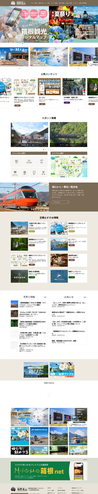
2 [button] (23, 44)
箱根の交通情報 (83, 3)
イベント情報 (54, 3)
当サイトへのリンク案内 (77, 490)
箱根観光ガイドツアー (77, 488)
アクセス (75, 3)
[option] (49, 56)
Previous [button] (3, 24)
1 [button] (20, 44)
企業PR (85, 459)
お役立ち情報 (69, 3)
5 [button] (53, 150)
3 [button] (25, 44)
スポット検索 (34, 3)
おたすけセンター (62, 493)
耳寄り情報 (61, 3)
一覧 (44, 297)
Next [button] (46, 24)
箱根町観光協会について (77, 493)
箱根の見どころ (42, 3)
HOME (49, 488)
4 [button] (27, 44)
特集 (48, 3)
